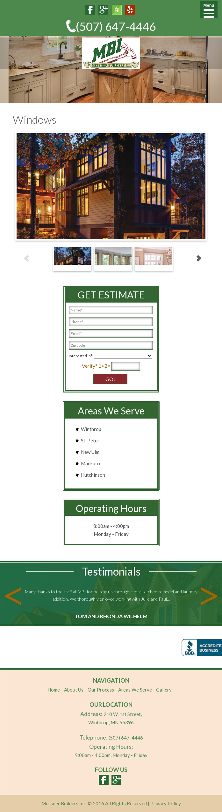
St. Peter (90, 440)
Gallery (164, 690)
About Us (73, 690)
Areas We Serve (135, 690)
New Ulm (90, 452)
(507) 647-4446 (116, 26)
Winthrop (91, 429)
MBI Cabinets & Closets (111, 53)
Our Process (101, 690)
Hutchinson (93, 475)
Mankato (90, 463)
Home (53, 690)
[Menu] (209, 9)
